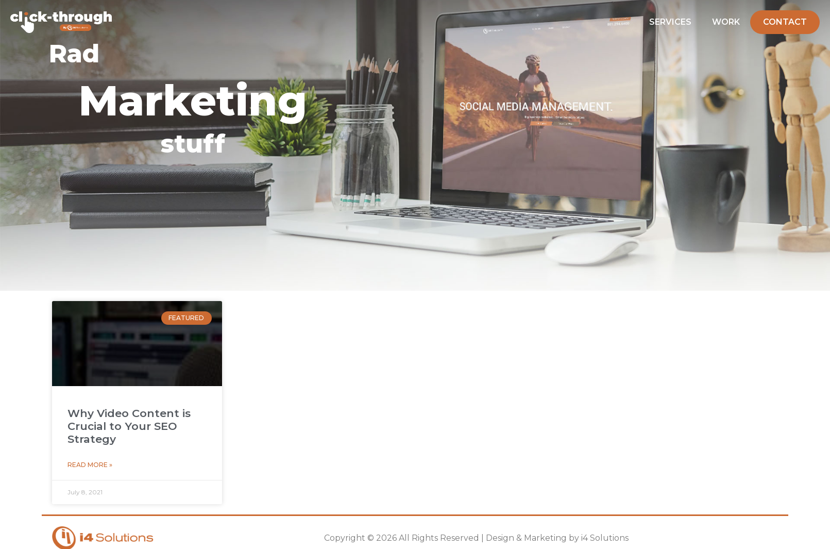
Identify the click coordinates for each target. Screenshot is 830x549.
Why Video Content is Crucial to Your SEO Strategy (129, 426)
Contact (785, 22)
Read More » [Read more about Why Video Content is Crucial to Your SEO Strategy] (89, 465)
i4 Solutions (605, 538)
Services (670, 22)
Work (726, 22)
